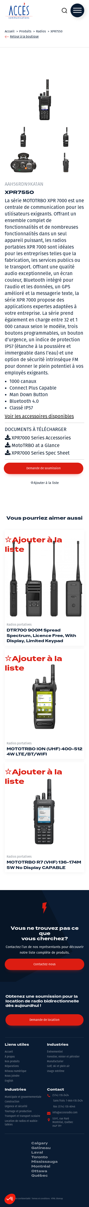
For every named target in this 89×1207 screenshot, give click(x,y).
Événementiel (55, 1051)
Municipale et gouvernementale (23, 1096)
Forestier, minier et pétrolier (63, 1056)
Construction (12, 1101)
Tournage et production (18, 1111)
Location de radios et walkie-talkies (21, 1122)
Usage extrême (55, 1071)
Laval (37, 1152)
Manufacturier (55, 1061)
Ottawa (39, 1171)
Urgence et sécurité (16, 1106)
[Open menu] (77, 10)
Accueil (9, 1051)
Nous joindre (12, 1075)
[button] (43, 468)
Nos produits (12, 1061)
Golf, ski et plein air (58, 1066)
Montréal (40, 1166)
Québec (39, 1175)
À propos (10, 1056)
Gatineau (41, 1148)
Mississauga (44, 1161)
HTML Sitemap (57, 1199)
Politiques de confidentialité (18, 1199)
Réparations (12, 1066)
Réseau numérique (15, 1071)
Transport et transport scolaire (22, 1116)
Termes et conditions (41, 1199)
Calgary (39, 1143)
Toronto (39, 1157)
